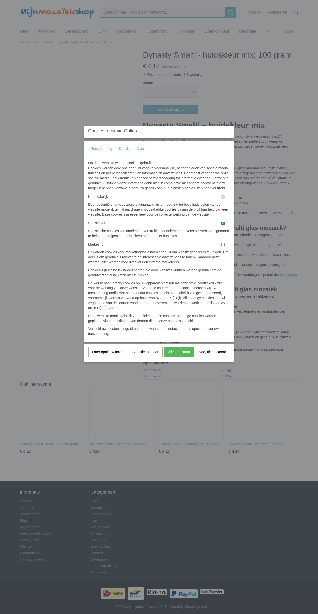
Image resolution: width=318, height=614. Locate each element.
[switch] (223, 206)
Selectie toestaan (145, 362)
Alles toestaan (179, 362)
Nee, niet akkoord (212, 362)
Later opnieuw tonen (108, 362)
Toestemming (101, 159)
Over (140, 159)
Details (124, 159)
